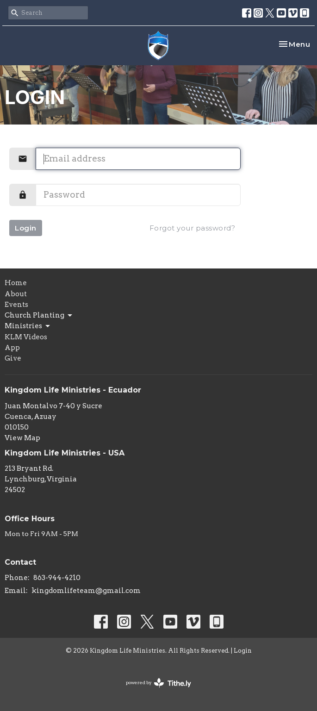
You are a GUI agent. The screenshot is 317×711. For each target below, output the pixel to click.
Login (26, 228)
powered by (158, 683)
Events (16, 304)
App (12, 347)
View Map (22, 438)
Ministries (28, 326)
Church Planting (39, 315)
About (16, 294)
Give (13, 358)
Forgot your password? (192, 228)
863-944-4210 (57, 578)
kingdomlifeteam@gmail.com (86, 590)
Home (16, 283)
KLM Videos (26, 337)
